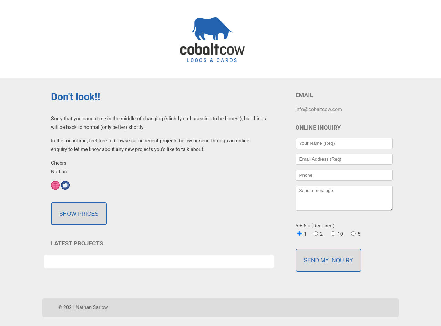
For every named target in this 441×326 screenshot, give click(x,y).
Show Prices (79, 214)
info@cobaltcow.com (319, 109)
